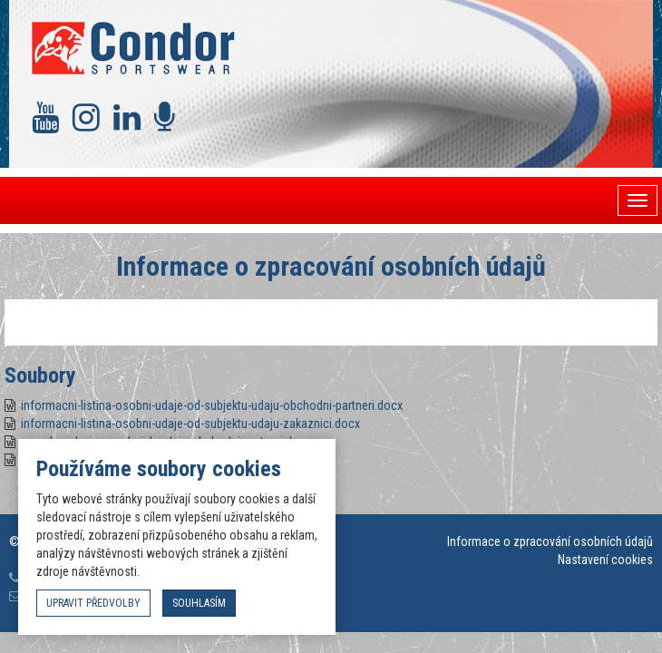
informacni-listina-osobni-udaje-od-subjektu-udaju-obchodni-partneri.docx (212, 405)
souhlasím (199, 603)
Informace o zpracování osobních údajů (550, 541)
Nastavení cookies (605, 559)
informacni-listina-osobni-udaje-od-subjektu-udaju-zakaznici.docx (190, 423)
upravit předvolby (93, 603)
